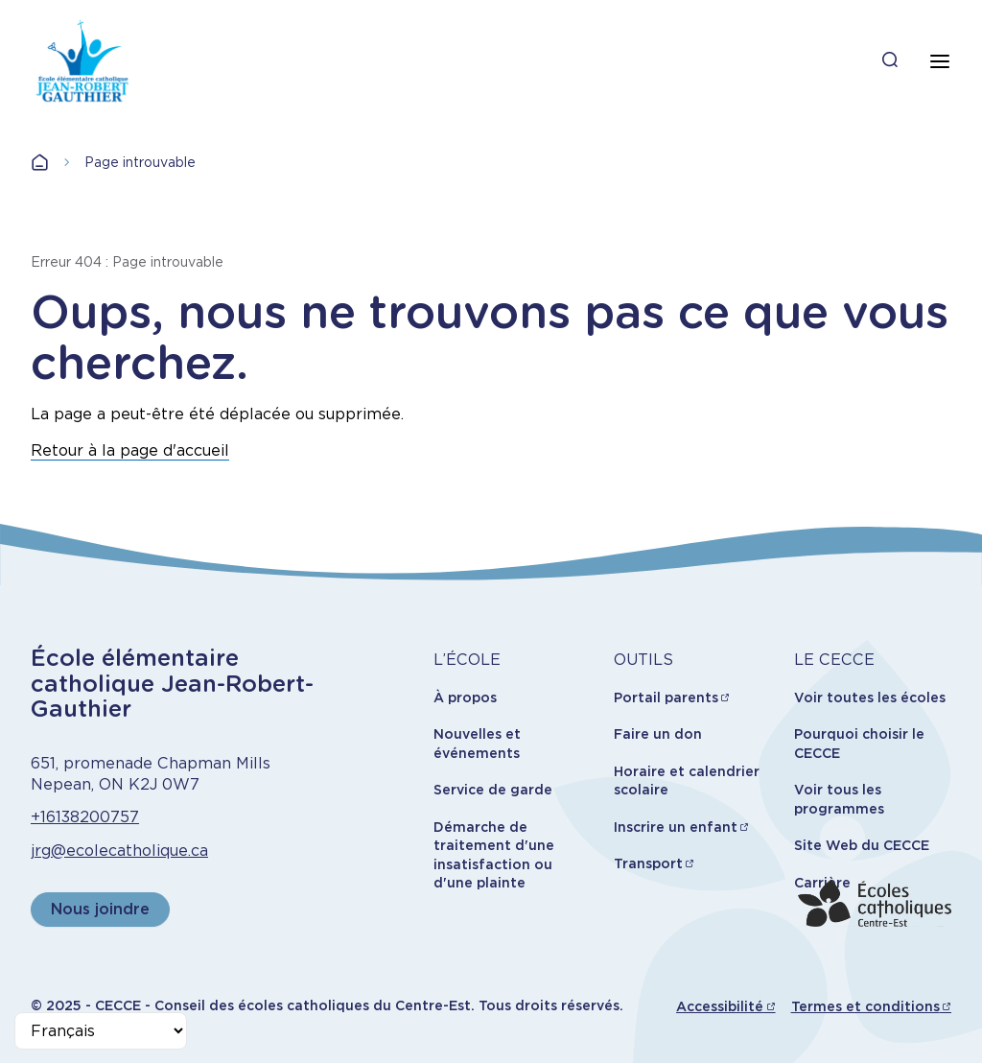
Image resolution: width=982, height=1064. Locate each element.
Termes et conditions (865, 1006)
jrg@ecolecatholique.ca (119, 850)
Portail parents (666, 697)
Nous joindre (100, 909)
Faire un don (658, 734)
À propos (465, 697)
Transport (648, 863)
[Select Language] (100, 1031)
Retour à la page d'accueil (130, 450)
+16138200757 (85, 817)
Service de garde (492, 789)
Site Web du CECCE (861, 845)
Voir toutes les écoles (870, 697)
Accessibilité (719, 1006)
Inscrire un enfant (675, 827)
